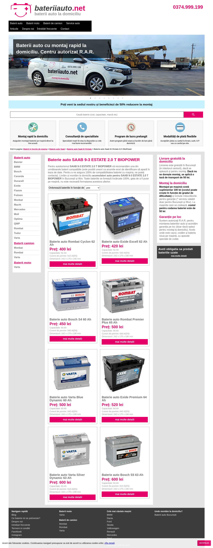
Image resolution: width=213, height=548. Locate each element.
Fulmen (18, 189)
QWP (17, 218)
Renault (111, 526)
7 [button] (118, 92)
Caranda (19, 170)
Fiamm (18, 185)
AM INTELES (204, 543)
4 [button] (104, 92)
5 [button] (108, 92)
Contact (138, 23)
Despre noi (102, 23)
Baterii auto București (165, 509)
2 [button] (95, 92)
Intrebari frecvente (21, 519)
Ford (109, 516)
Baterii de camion (52, 23)
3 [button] (99, 92)
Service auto (73, 23)
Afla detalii (109, 543)
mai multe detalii (72, 258)
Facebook (17, 526)
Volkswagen (113, 522)
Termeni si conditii (21, 522)
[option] (107, 59)
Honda (110, 536)
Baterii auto (16, 23)
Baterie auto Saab (57, 144)
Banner (18, 156)
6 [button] (113, 92)
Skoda (110, 519)
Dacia (110, 512)
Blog (14, 509)
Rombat (18, 223)
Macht (17, 199)
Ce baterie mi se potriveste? (26, 512)
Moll (16, 208)
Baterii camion (24, 237)
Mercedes (19, 204)
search (193, 109)
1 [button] (90, 92)
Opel (109, 532)
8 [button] (122, 92)
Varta (17, 232)
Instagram (17, 529)
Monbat (18, 194)
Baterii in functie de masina (35, 144)
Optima (18, 213)
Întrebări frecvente (120, 23)
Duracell (19, 175)
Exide (17, 180)
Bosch (18, 166)
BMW (17, 161)
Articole (88, 23)
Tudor (17, 227)
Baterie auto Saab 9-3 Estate (79, 144)
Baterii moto (32, 23)
